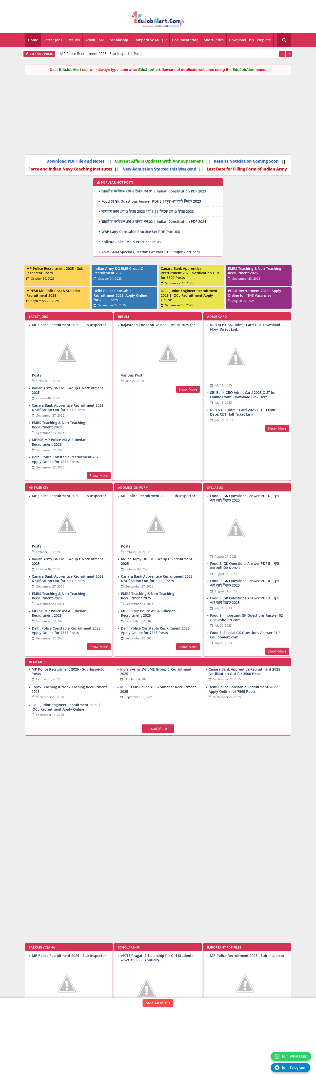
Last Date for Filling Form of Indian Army (238, 169)
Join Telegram (290, 1067)
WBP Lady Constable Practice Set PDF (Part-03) (140, 231)
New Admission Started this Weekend (151, 169)
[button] (284, 40)
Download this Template (250, 40)
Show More (99, 475)
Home (33, 40)
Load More (158, 728)
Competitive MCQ (148, 40)
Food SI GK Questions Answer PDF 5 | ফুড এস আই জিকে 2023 (151, 201)
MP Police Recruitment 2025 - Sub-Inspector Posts (101, 53)
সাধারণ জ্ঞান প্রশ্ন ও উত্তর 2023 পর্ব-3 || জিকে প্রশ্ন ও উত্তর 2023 (147, 211)
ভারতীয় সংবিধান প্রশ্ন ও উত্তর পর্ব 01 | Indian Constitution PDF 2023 (153, 191)
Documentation (185, 40)
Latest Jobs (52, 40)
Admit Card (94, 40)
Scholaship (119, 40)
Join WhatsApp (291, 1056)
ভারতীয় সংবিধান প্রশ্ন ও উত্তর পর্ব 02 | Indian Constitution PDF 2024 (153, 221)
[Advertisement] (158, 113)
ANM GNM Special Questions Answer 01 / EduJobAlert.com (150, 252)
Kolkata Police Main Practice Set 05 (131, 241)
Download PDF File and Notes (67, 161)
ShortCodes (214, 40)
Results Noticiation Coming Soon (237, 161)
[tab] (33, 40)
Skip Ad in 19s (158, 1003)
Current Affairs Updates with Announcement (150, 161)
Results (74, 40)
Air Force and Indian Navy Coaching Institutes (58, 169)
